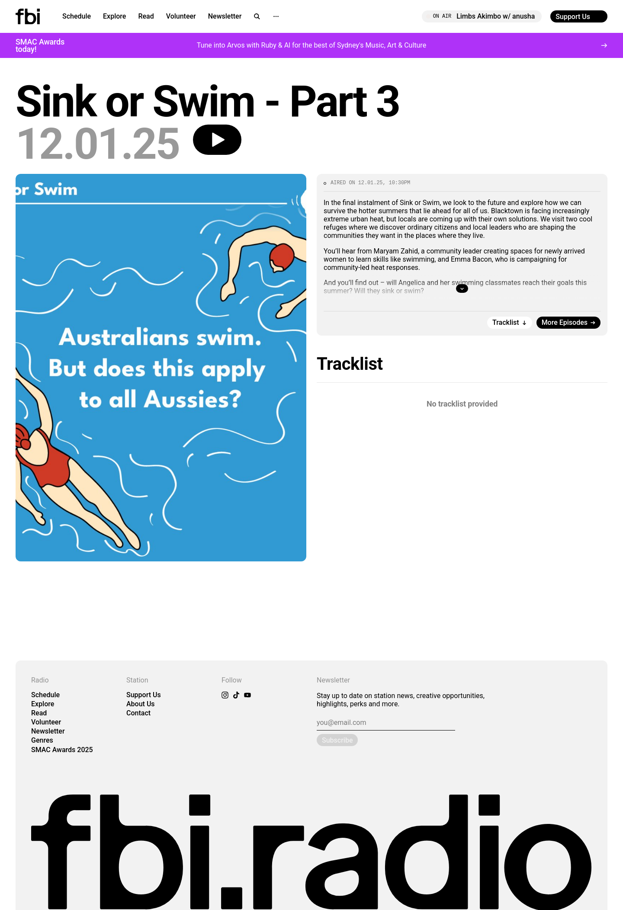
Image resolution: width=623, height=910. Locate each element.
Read (146, 16)
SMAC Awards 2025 (62, 750)
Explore (114, 16)
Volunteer (181, 16)
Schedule (76, 16)
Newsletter (225, 16)
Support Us (143, 695)
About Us (140, 704)
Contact (138, 713)
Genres (42, 740)
